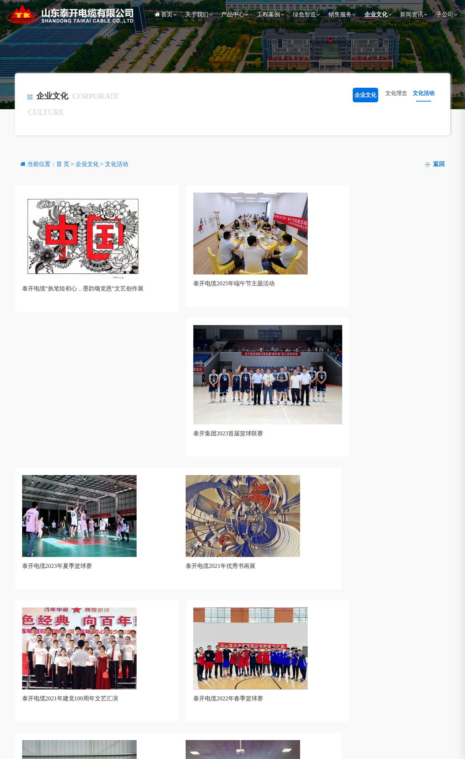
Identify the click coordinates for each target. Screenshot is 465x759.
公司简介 (34, 741)
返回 (435, 164)
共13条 (28, 537)
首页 (163, 14)
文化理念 (396, 93)
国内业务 (182, 741)
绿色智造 (304, 14)
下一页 (79, 537)
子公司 (444, 14)
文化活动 (423, 93)
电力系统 (109, 741)
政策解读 (145, 741)
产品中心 (232, 14)
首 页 (63, 164)
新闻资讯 (411, 14)
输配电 (69, 741)
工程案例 (268, 14)
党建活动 (259, 741)
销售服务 (340, 14)
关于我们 (197, 14)
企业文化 (376, 14)
